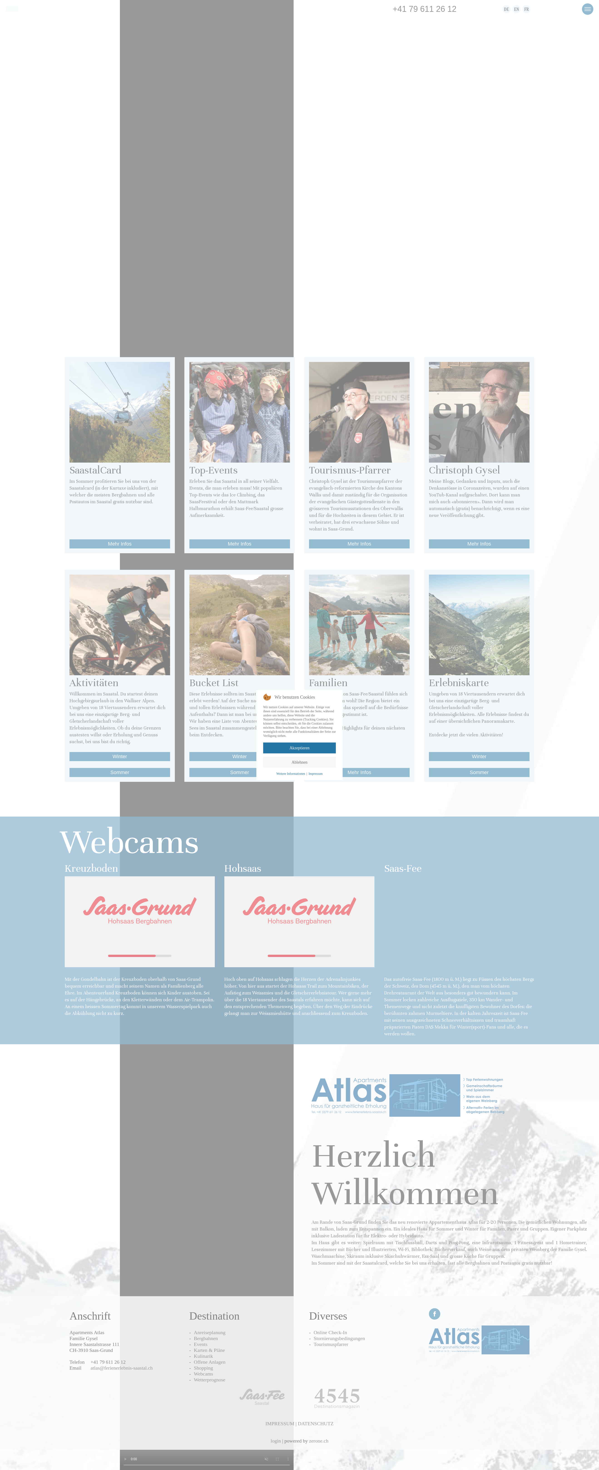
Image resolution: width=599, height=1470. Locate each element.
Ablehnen (299, 762)
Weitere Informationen (290, 773)
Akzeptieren (299, 748)
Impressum (316, 773)
